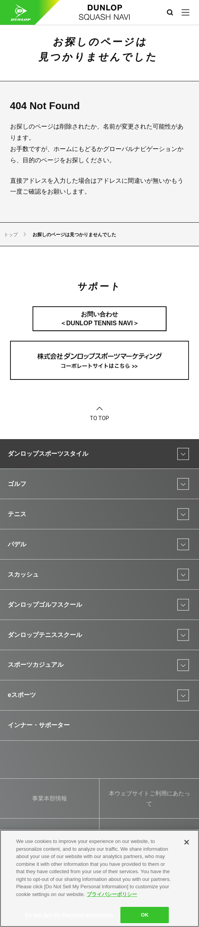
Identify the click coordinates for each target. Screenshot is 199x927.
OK (145, 915)
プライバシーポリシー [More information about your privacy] (112, 894)
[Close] (186, 842)
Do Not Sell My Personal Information (69, 915)
